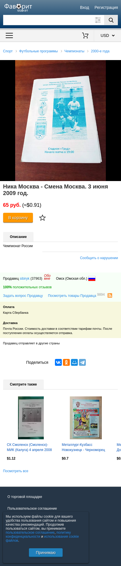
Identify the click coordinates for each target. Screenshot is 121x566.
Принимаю (45, 552)
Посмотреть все (15, 471)
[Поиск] (111, 20)
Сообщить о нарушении (99, 258)
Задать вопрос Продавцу (23, 296)
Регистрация (106, 7)
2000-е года (100, 51)
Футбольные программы (38, 51)
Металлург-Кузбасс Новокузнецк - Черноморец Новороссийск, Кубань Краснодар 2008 (83, 448)
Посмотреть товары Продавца (76, 295)
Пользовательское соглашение (32, 509)
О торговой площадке (24, 497)
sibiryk (24, 279)
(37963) (36, 279)
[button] (115, 65)
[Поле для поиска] (60, 20)
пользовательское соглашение (30, 533)
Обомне (47, 277)
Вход (84, 7)
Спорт (8, 51)
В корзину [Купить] (18, 217)
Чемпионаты (74, 51)
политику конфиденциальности (38, 535)
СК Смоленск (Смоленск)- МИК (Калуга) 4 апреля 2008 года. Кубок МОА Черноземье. (31, 448)
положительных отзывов (27, 287)
